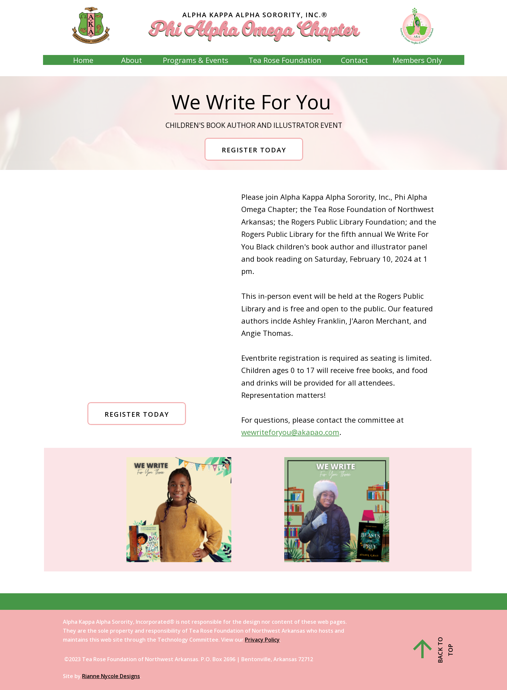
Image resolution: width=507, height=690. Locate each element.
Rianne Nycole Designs (111, 676)
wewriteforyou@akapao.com (290, 432)
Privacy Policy (262, 639)
